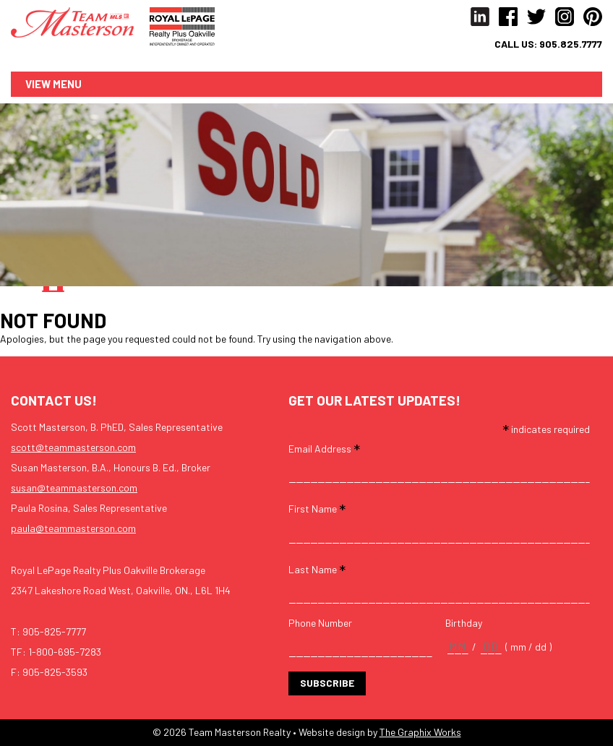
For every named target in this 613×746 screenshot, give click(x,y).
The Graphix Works (420, 732)
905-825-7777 (54, 632)
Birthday (463, 623)
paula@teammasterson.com (73, 529)
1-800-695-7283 (64, 652)
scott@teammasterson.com (73, 448)
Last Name (317, 568)
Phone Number (320, 623)
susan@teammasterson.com (74, 488)
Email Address (324, 447)
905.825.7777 (570, 44)
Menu (67, 83)
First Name (317, 508)
